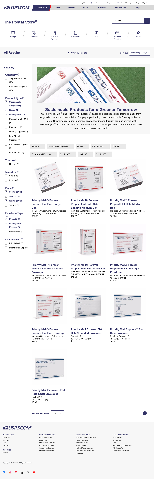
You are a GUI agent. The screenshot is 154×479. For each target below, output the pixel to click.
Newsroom (43, 440)
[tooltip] (18, 74)
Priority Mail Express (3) (18, 146)
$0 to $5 (83, 154)
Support (109, 3)
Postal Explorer (81, 445)
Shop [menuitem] (85, 7)
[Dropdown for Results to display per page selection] (57, 413)
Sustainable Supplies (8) (15, 103)
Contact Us (6, 437)
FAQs (4, 443)
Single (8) (13, 175)
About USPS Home (45, 437)
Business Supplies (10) (18, 88)
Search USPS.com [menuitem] (148, 8)
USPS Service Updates (47, 443)
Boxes (80, 146)
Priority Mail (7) (16, 243)
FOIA (114, 443)
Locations (96, 3)
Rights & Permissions (46, 450)
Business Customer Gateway (86, 437)
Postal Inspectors (82, 440)
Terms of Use (117, 440)
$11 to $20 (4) (16, 191)
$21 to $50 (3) (16, 200)
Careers (5, 452)
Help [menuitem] (138, 7)
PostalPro (79, 453)
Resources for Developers (85, 450)
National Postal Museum (84, 448)
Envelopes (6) (15, 127)
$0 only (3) (14, 205)
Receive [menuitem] (71, 7)
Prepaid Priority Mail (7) (18, 121)
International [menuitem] (120, 7)
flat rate (35, 146)
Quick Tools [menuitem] (42, 7)
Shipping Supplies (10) (17, 80)
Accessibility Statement (121, 450)
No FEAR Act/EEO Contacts (122, 445)
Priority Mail (98, 146)
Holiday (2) (14, 164)
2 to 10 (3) (13, 180)
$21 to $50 (101, 154)
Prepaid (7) (14, 219)
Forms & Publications (46, 445)
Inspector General (82, 443)
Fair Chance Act (118, 448)
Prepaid (117, 146)
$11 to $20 (65, 154)
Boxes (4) (14, 110)
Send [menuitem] (58, 7)
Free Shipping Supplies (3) (15, 138)
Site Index (6, 440)
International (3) (16, 152)
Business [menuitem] (102, 7)
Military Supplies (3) (18, 131)
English (80, 2)
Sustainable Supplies (58, 146)
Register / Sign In (141, 3)
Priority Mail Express (41, 154)
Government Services (46, 448)
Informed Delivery (125, 3)
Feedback (6, 445)
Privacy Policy (117, 437)
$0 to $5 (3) (14, 196)
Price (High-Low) (138, 52)
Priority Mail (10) (17, 114)
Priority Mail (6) (16, 231)
